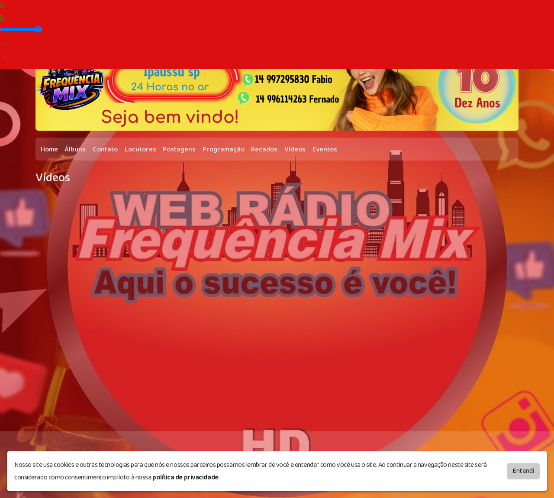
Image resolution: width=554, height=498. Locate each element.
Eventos (324, 149)
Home (49, 149)
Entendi (523, 471)
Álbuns (75, 149)
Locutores (140, 149)
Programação (224, 149)
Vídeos (295, 149)
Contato (105, 149)
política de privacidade (185, 477)
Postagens (179, 149)
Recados (264, 149)
